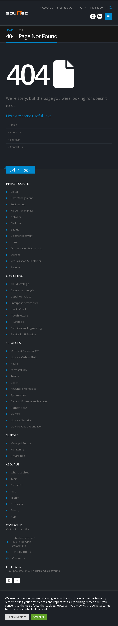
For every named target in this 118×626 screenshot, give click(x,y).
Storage (15, 255)
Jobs (13, 491)
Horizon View (19, 407)
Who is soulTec (20, 472)
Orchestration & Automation (27, 248)
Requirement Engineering (26, 328)
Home (13, 125)
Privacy (15, 510)
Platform (16, 223)
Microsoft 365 (19, 370)
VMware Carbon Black (24, 357)
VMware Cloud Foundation (26, 426)
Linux (14, 242)
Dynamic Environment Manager (29, 401)
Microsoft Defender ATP (25, 351)
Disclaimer (17, 504)
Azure (14, 363)
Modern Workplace (22, 210)
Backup (15, 229)
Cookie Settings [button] (16, 617)
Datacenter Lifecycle (23, 290)
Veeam (15, 382)
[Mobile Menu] (108, 16)
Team (14, 479)
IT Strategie (17, 321)
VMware (16, 414)
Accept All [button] (38, 617)
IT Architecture (19, 315)
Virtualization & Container (26, 261)
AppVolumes (18, 395)
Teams (15, 376)
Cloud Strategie (20, 284)
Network (16, 217)
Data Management (22, 198)
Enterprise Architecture (25, 303)
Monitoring (17, 449)
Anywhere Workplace (23, 388)
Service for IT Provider (24, 334)
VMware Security (21, 420)
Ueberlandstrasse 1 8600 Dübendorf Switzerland (24, 541)
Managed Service (21, 443)
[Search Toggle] (110, 7)
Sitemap (15, 139)
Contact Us (64, 7)
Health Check (18, 309)
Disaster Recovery (21, 236)
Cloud (14, 192)
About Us (46, 7)
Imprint (15, 497)
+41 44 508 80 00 (21, 552)
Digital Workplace (21, 296)
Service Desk (18, 456)
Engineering (18, 204)
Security (15, 267)
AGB (13, 516)
